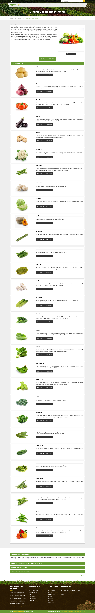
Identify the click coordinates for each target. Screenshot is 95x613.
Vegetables (17, 18)
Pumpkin (38, 215)
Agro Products (69, 5)
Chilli (37, 511)
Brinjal (38, 116)
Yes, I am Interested (47, 59)
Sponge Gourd (40, 478)
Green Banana (40, 363)
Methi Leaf (39, 412)
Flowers (50, 600)
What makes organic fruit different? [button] (20, 554)
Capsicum (39, 528)
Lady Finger (39, 248)
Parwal (38, 396)
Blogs (30, 594)
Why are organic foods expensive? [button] (20, 571)
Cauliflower (39, 149)
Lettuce (38, 330)
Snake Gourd (39, 445)
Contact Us (80, 5)
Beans (37, 495)
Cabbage (38, 198)
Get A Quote (71, 53)
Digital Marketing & (72, 611)
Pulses (50, 592)
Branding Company (81, 611)
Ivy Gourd (38, 462)
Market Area (32, 598)
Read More (40, 74)
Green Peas (39, 165)
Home (60, 5)
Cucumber (39, 297)
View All (82, 575)
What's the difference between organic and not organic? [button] (26, 563)
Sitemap (31, 600)
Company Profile (33, 590)
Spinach (38, 346)
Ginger (38, 132)
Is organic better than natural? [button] (19, 567)
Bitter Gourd (39, 314)
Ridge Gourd (39, 429)
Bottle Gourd (39, 379)
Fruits (50, 596)
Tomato (38, 100)
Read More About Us (17, 607)
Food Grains (51, 590)
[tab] (47, 554)
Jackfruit (38, 264)
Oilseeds (50, 598)
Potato (38, 67)
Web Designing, (64, 611)
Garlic (37, 281)
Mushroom (39, 182)
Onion (37, 83)
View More (51, 602)
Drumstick (39, 231)
